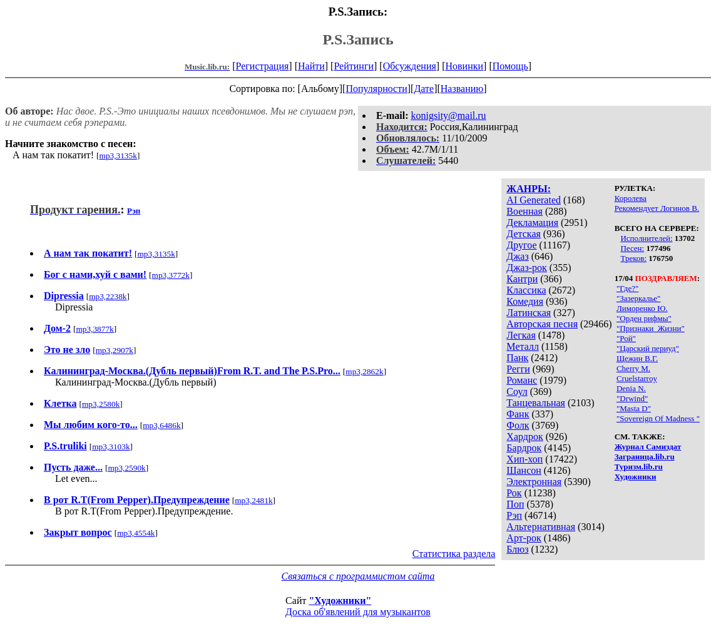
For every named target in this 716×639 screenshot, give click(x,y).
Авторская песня (542, 324)
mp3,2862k (364, 371)
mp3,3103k (111, 446)
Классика (526, 290)
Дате (424, 88)
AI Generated (533, 200)
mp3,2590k (126, 468)
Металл (522, 346)
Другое (521, 245)
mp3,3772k (171, 275)
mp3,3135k (118, 155)
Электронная (533, 481)
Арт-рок (523, 538)
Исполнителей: (646, 238)
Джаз (517, 256)
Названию (462, 88)
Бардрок (523, 447)
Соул (516, 391)
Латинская (528, 312)
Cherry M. (633, 368)
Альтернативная (540, 526)
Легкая (520, 335)
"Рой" (626, 338)
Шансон (523, 470)
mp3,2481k (253, 500)
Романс (521, 380)
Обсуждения (409, 66)
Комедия (524, 301)
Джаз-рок (526, 267)
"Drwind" (632, 398)
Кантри (522, 278)
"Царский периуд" (647, 348)
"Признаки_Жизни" (650, 328)
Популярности (376, 88)
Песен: (632, 248)
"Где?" (627, 288)
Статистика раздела (454, 553)
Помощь (510, 66)
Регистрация (262, 66)
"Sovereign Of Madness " (658, 418)
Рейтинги (354, 66)
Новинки (464, 66)
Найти (311, 66)
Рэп (514, 515)
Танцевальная (535, 402)
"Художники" (340, 600)
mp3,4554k (136, 533)
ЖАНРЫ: (528, 188)
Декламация (532, 222)
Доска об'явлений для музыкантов (358, 611)
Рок (513, 493)
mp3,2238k (107, 296)
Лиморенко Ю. (642, 308)
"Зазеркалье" (638, 298)
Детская (523, 233)
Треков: (633, 258)
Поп (515, 504)
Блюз (517, 549)
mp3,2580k (101, 404)
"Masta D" (633, 408)
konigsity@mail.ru (448, 115)
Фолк (517, 425)
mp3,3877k (94, 329)
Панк (517, 357)
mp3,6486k (161, 425)
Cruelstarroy (636, 378)
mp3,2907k (114, 350)
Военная (524, 211)
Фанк (517, 414)
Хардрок (524, 436)
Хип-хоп (524, 459)
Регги (517, 369)
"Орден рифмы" (644, 318)
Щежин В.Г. (637, 358)
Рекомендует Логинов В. (657, 208)
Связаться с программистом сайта (358, 576)
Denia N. (631, 388)
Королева (631, 198)
